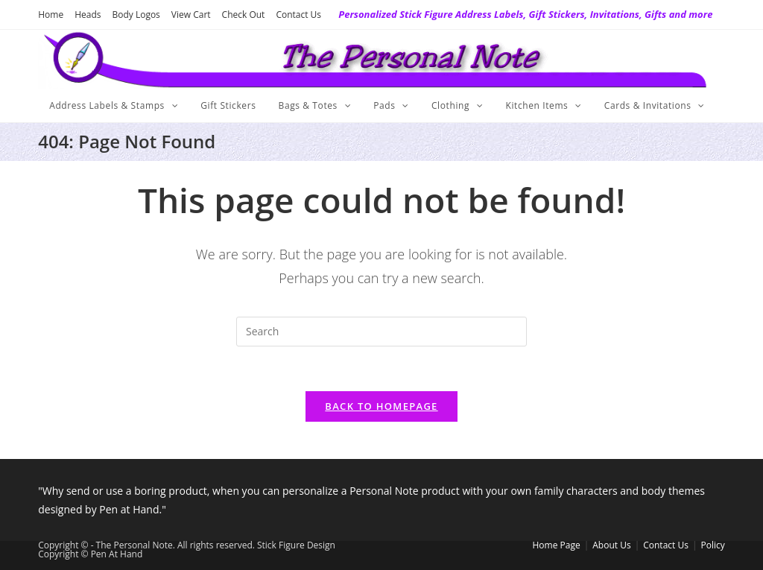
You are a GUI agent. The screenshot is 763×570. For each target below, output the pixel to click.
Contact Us (298, 14)
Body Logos (135, 14)
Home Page (556, 545)
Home (50, 14)
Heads (88, 14)
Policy (713, 545)
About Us (611, 545)
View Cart (191, 14)
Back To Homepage (381, 406)
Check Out (243, 14)
